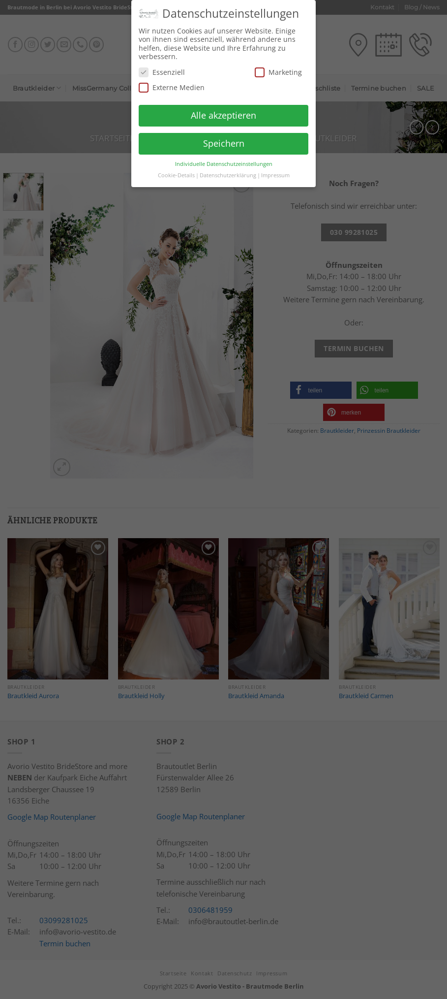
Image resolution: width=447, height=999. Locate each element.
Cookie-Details (176, 170)
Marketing (278, 67)
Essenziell (162, 67)
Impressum (275, 170)
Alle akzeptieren (223, 111)
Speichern (223, 139)
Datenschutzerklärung (228, 170)
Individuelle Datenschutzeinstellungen (223, 159)
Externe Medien (172, 83)
